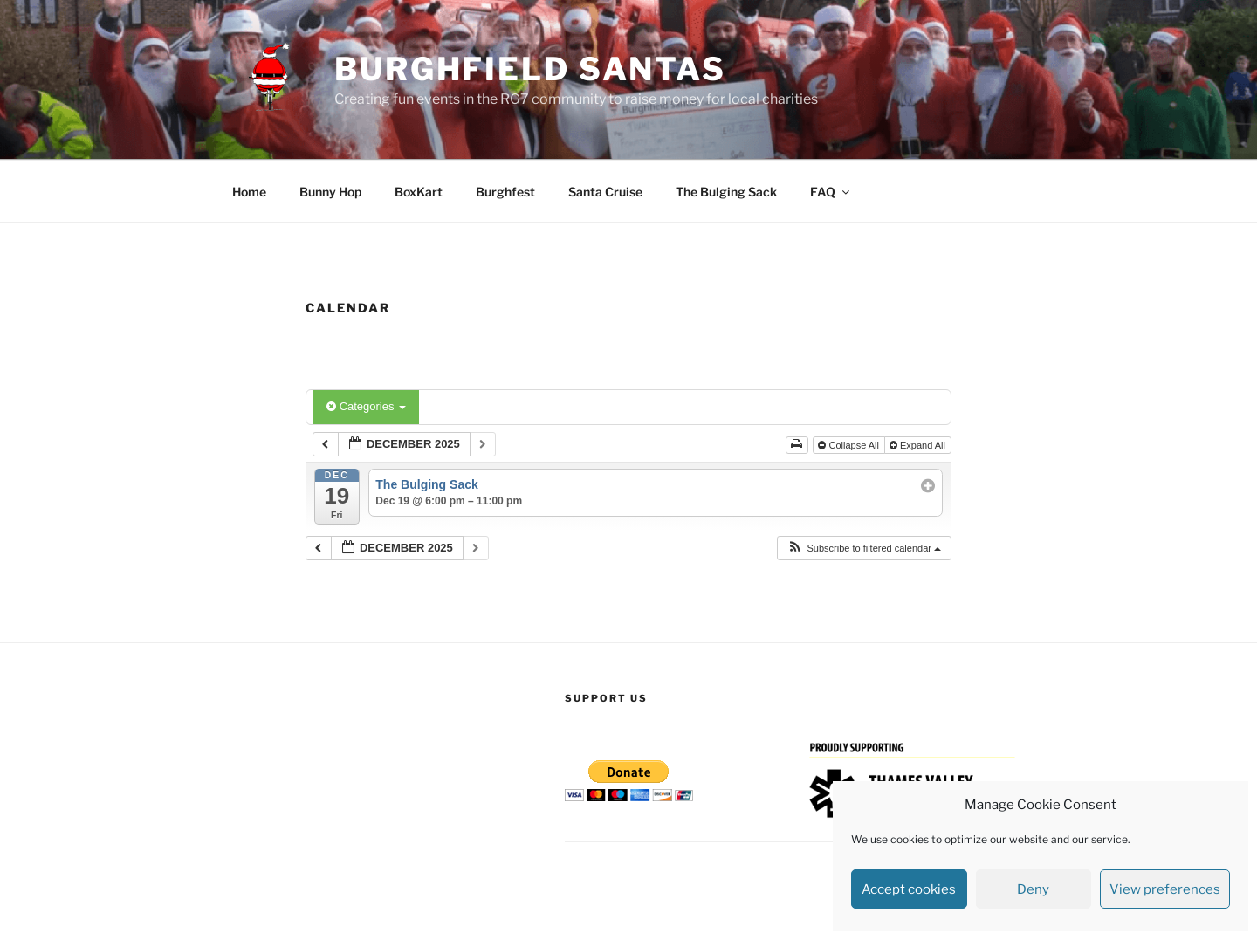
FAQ (831, 191)
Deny (1033, 889)
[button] (864, 548)
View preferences (1164, 889)
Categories (366, 406)
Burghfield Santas (530, 69)
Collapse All (850, 445)
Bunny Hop (330, 191)
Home (249, 191)
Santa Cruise (605, 191)
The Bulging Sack (726, 191)
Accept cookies (909, 889)
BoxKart (419, 191)
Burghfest (505, 191)
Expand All (919, 445)
